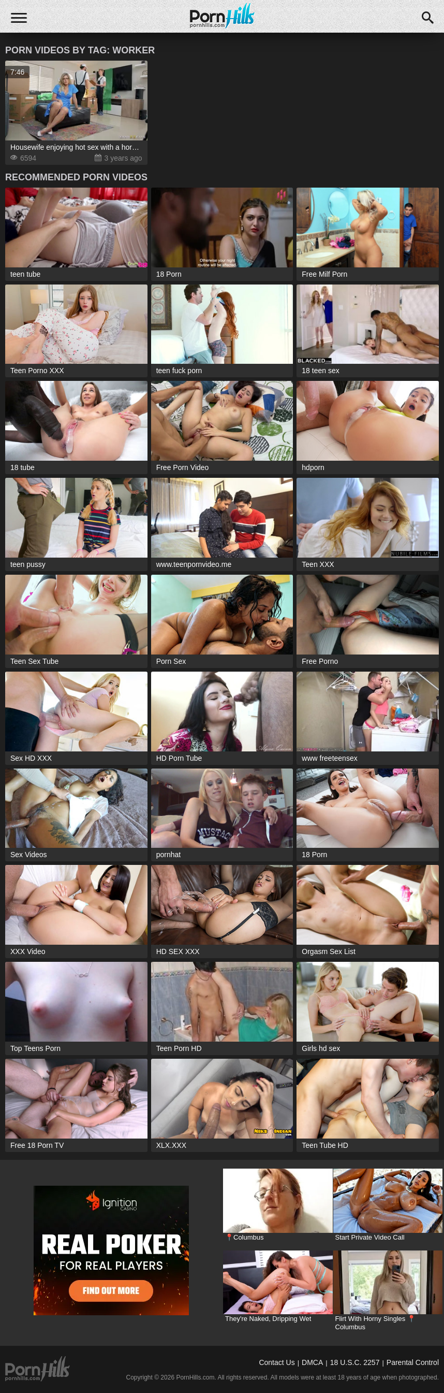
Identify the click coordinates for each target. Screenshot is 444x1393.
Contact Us (276, 1362)
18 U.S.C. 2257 (355, 1362)
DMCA (312, 1362)
